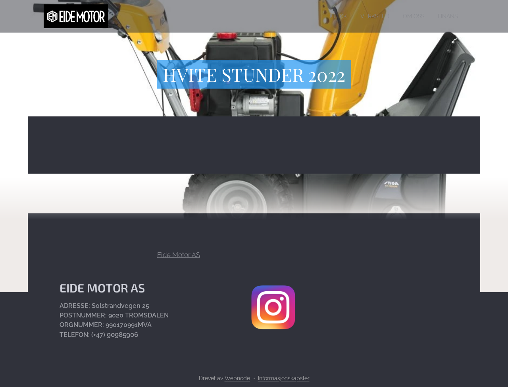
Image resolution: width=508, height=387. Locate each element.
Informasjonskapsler (284, 378)
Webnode (237, 378)
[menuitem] (327, 16)
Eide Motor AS (178, 255)
